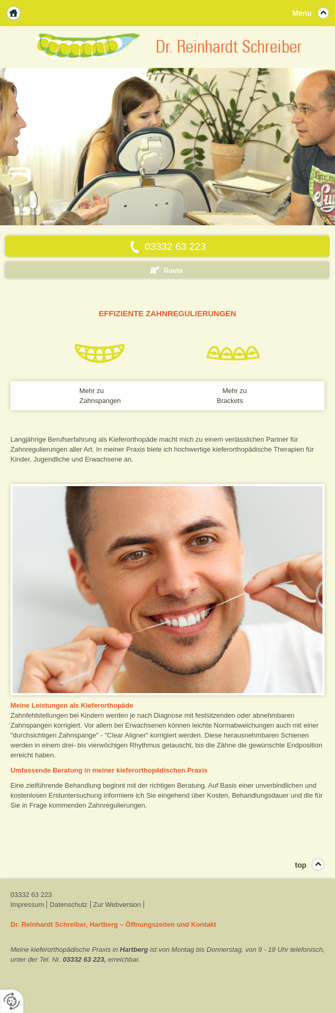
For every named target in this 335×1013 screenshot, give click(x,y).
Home (13, 13)
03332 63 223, (84, 959)
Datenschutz (68, 904)
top (300, 865)
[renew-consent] (11, 1001)
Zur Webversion (117, 904)
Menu (302, 13)
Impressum (27, 904)
